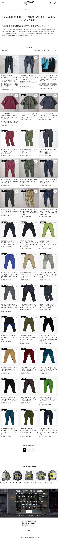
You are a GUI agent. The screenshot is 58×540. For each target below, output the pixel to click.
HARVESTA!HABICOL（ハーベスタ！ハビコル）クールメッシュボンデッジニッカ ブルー (9, 275)
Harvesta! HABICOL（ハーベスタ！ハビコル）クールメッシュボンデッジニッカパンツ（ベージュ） (29, 211)
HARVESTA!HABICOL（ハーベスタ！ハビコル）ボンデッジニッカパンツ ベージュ (9, 369)
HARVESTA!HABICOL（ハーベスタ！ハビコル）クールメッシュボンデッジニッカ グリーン (48, 243)
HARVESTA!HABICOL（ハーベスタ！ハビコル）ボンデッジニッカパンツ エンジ (29, 369)
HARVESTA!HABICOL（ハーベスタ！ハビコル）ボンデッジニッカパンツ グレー (29, 399)
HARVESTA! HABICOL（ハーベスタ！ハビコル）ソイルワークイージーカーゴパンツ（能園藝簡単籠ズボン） (9, 78)
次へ (38, 450)
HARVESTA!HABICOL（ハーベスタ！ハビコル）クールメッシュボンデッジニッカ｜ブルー (9, 431)
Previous (2, 475)
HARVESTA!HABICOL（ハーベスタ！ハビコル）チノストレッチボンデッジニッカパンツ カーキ (29, 338)
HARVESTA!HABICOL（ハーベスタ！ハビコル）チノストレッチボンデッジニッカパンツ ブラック (48, 338)
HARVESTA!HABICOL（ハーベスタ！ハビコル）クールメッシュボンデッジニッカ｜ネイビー (48, 431)
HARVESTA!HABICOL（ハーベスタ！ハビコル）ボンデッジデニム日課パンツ (48, 151)
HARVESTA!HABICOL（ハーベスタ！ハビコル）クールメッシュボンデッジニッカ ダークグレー (9, 306)
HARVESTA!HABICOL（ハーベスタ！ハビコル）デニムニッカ (9, 337)
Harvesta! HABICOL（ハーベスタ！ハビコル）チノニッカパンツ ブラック (9, 211)
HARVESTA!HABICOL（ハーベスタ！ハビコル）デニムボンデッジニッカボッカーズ (9, 242)
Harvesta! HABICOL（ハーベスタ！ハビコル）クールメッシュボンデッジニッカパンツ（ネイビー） (48, 211)
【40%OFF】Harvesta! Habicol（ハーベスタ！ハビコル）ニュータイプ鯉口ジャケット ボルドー (10, 116)
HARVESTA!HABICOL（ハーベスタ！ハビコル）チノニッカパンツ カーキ (29, 151)
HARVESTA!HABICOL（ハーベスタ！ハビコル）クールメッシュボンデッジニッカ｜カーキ (29, 431)
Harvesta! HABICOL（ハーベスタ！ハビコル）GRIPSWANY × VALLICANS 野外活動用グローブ (48, 78)
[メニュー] (3, 3)
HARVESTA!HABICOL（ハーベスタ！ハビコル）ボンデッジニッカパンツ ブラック (9, 399)
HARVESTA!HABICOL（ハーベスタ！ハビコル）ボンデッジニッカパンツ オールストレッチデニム (29, 243)
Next (55, 475)
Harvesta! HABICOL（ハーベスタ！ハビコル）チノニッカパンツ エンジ (9, 181)
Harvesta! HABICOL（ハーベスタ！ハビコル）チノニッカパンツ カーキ (29, 181)
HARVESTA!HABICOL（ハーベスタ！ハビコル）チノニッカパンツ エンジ (9, 151)
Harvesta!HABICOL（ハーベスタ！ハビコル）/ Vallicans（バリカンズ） (19, 9)
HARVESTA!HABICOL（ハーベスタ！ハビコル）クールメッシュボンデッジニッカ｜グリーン (48, 399)
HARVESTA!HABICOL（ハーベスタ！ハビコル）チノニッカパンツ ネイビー (48, 305)
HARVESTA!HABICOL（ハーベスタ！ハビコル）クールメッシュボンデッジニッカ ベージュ (29, 275)
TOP (3, 9)
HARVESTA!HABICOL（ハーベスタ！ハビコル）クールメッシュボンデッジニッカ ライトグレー (48, 275)
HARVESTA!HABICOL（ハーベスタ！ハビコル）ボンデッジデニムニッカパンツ (29, 305)
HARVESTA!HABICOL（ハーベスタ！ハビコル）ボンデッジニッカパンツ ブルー (48, 369)
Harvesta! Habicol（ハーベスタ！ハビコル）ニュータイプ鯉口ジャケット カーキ (29, 115)
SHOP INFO (29, 511)
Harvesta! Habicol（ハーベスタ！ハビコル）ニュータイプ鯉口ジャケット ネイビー (48, 115)
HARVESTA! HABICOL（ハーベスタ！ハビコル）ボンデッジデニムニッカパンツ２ (29, 77)
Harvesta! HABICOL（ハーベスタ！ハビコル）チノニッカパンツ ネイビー (48, 181)
